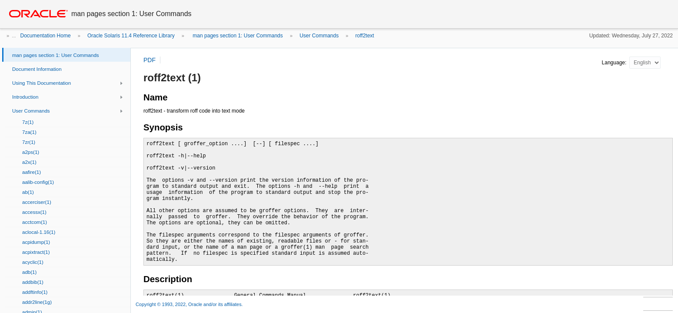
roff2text (365, 36)
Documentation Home (45, 36)
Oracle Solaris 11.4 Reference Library (131, 36)
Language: (615, 63)
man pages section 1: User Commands (237, 36)
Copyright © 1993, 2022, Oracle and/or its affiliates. (190, 304)
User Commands (319, 36)
